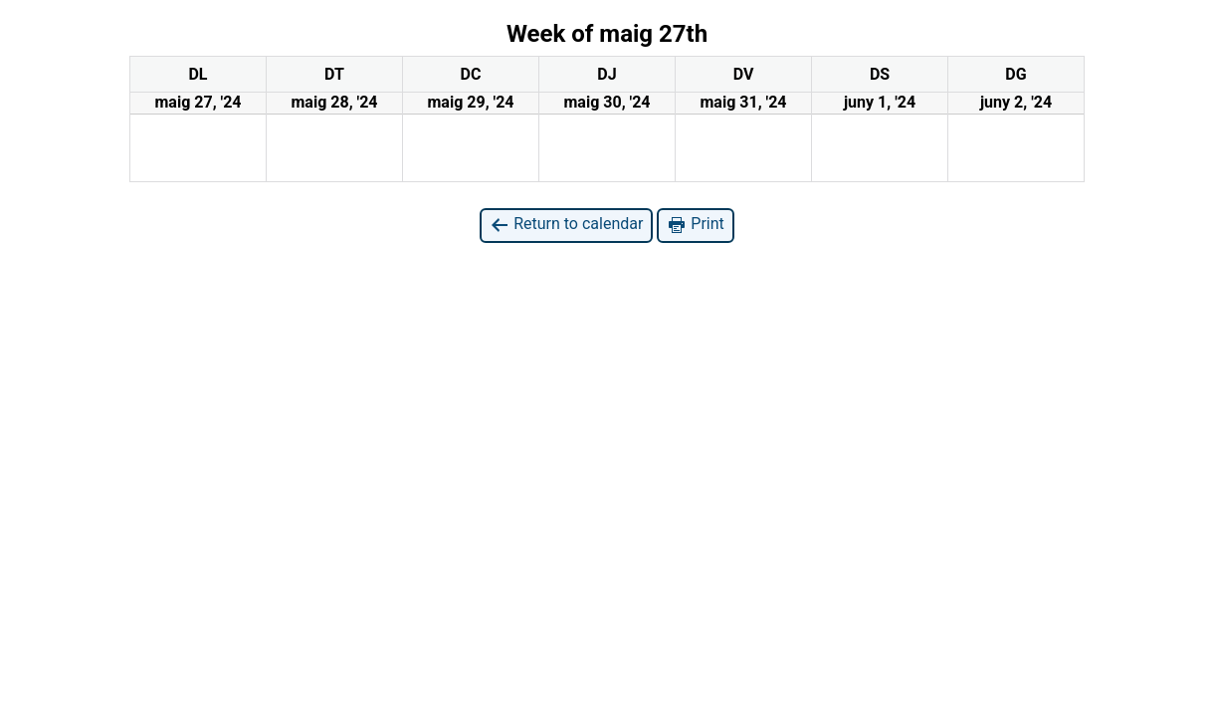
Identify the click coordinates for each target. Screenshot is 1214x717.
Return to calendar (566, 224)
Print (695, 224)
